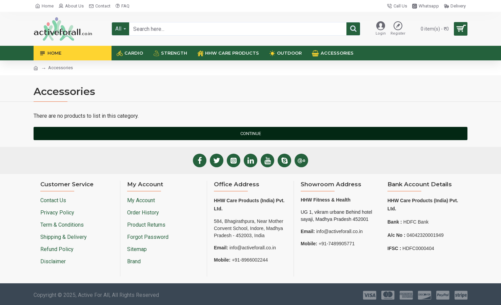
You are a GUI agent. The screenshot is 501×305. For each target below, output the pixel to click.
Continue (250, 133)
